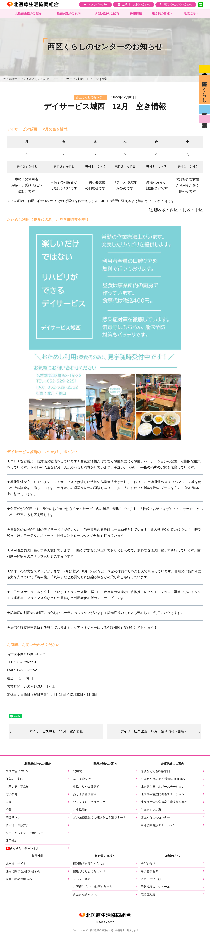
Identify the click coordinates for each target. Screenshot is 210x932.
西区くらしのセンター (155, 817)
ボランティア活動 (17, 786)
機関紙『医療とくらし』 (89, 863)
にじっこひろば (151, 879)
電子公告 (11, 794)
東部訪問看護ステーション (158, 825)
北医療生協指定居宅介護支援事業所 (164, 802)
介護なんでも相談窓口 (155, 771)
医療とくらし (204, 91)
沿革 (8, 810)
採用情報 (136, 13)
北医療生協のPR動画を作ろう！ (94, 886)
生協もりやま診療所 (86, 786)
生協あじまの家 (151, 810)
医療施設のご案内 (69, 13)
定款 (8, 802)
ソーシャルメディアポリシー (25, 833)
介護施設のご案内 (107, 13)
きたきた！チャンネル (22, 848)
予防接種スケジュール (155, 886)
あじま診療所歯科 (84, 794)
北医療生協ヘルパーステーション (163, 786)
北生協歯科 (80, 810)
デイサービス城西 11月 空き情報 (56, 731)
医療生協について (17, 771)
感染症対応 (204, 69)
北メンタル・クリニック (89, 802)
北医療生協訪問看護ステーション (163, 794)
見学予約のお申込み (19, 879)
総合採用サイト (16, 863)
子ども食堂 (148, 863)
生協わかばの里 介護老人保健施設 (163, 779)
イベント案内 (82, 879)
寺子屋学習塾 (149, 871)
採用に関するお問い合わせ (23, 871)
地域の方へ (191, 13)
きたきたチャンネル (86, 894)
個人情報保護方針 (17, 825)
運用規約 (11, 840)
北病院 (77, 771)
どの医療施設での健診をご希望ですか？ (99, 817)
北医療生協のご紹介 (28, 13)
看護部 (204, 121)
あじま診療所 (82, 779)
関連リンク (13, 817)
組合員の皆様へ (162, 13)
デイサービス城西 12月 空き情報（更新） (154, 731)
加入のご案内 (14, 779)
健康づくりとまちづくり (89, 871)
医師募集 (204, 111)
